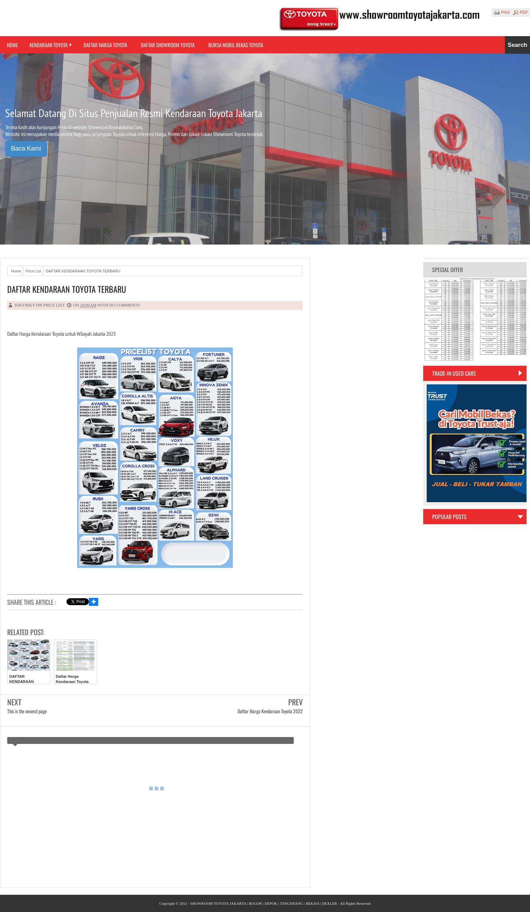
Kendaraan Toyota (48, 45)
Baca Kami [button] (26, 148)
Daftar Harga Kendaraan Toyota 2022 (72, 681)
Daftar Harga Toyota (105, 45)
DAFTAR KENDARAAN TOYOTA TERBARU (66, 289)
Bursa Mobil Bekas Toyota (235, 45)
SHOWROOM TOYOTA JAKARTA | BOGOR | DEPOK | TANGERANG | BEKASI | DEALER (263, 903)
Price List (53, 305)
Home (12, 45)
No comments (124, 305)
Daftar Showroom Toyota (168, 45)
